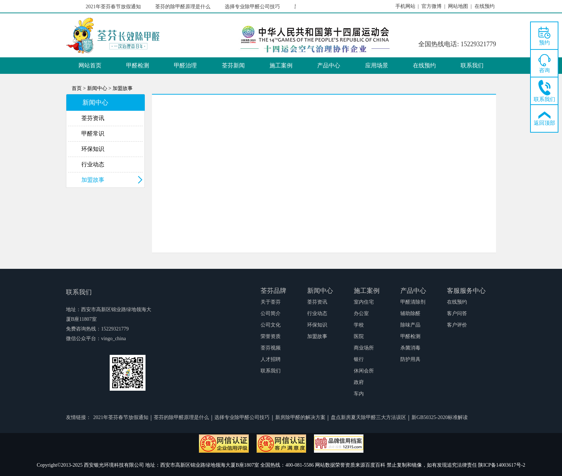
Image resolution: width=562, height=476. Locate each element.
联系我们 (472, 65)
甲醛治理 (185, 65)
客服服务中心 (466, 290)
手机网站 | (407, 6)
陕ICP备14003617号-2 (501, 465)
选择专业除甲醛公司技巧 (253, 6)
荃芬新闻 (233, 65)
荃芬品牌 (273, 290)
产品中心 (328, 65)
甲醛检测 (137, 65)
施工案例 (281, 65)
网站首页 (89, 65)
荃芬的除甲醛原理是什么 (183, 6)
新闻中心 (320, 290)
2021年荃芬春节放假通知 (114, 6)
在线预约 (424, 65)
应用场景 (376, 65)
